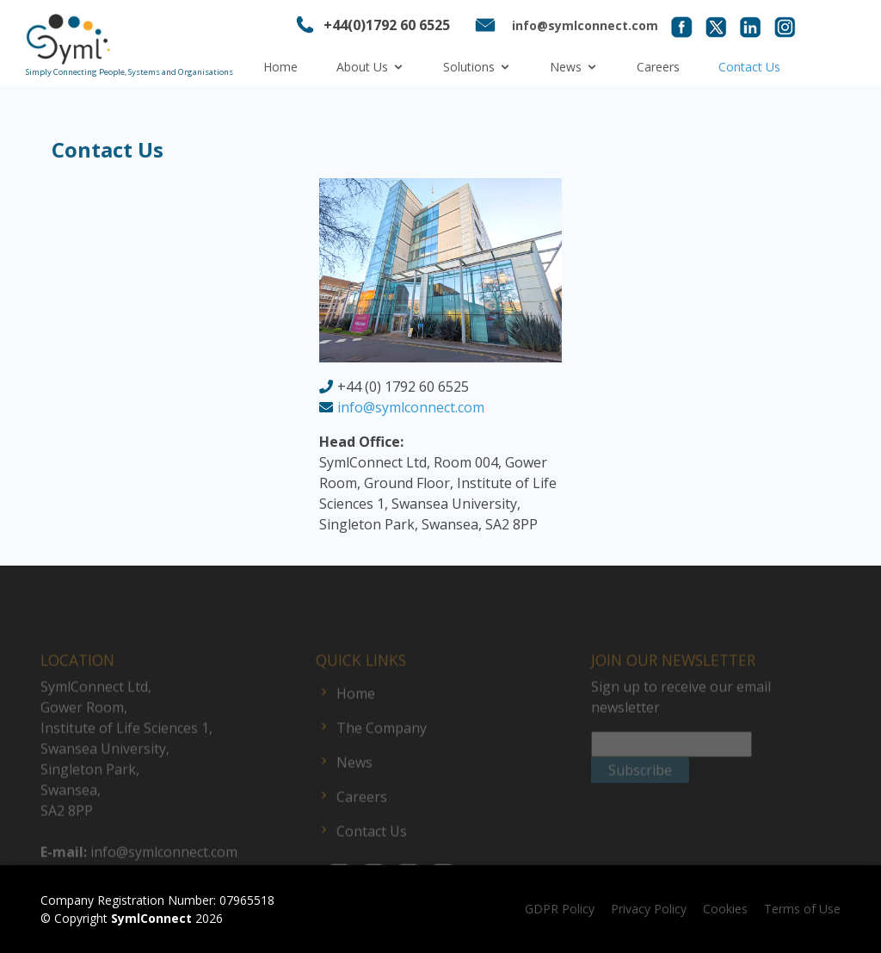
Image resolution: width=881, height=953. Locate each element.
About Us (362, 67)
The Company (381, 749)
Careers (658, 67)
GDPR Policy (560, 908)
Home (280, 67)
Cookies (725, 908)
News (566, 67)
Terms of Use (802, 908)
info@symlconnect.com (410, 407)
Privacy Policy (649, 908)
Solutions (469, 67)
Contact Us (749, 67)
